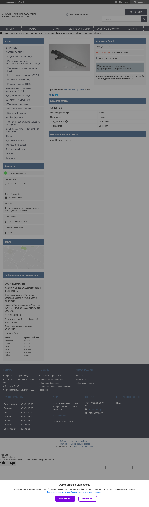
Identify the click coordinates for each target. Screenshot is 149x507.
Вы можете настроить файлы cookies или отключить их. (73, 492)
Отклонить (87, 499)
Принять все (65, 499)
